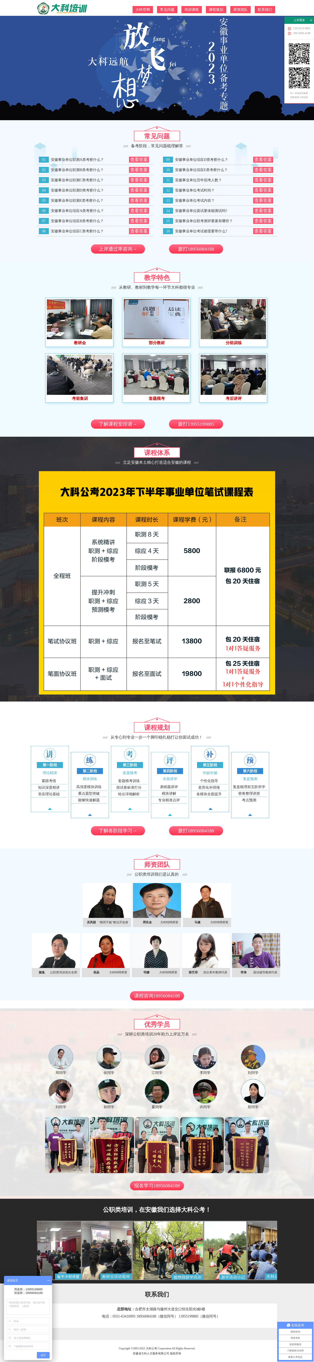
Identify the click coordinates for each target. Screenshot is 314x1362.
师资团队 (240, 10)
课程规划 (216, 10)
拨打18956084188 (196, 249)
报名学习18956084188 (157, 1185)
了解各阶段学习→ (118, 830)
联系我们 (265, 10)
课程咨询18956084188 (157, 995)
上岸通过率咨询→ (118, 249)
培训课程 (191, 10)
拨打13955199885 (196, 424)
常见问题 (167, 10)
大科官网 (143, 10)
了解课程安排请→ (118, 424)
